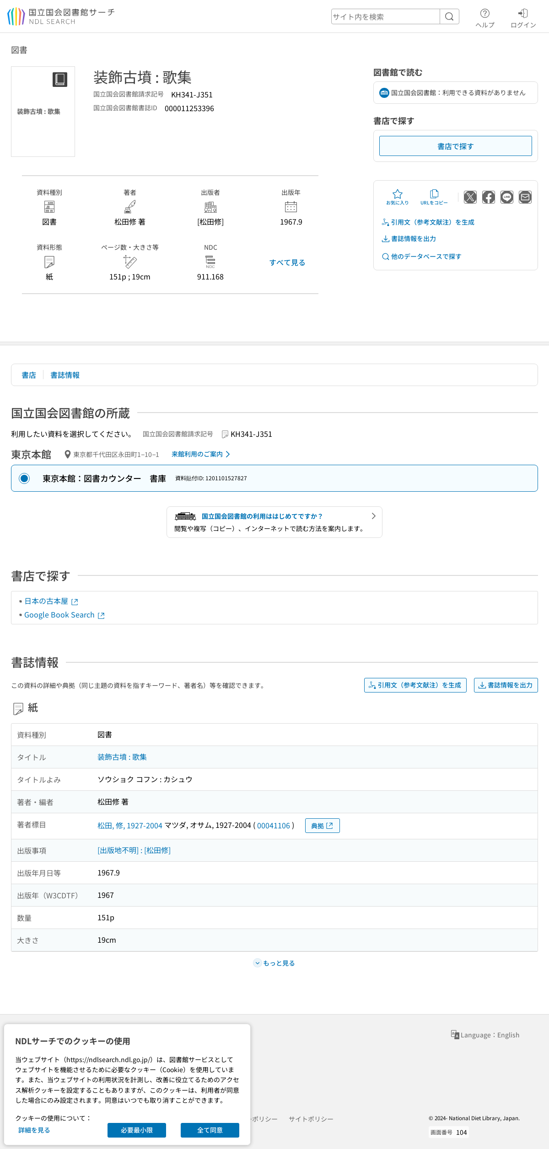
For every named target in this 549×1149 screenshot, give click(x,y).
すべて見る (287, 262)
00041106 (273, 825)
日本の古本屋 (51, 600)
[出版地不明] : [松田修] (134, 849)
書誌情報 (65, 374)
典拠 (322, 826)
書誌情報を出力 (408, 238)
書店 (29, 374)
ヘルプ (485, 17)
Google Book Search (65, 614)
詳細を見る (34, 1129)
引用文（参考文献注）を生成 (427, 222)
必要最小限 (137, 1129)
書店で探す (455, 145)
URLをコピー (434, 197)
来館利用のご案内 (202, 454)
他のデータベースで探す (421, 256)
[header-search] (395, 16)
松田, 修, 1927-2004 (129, 825)
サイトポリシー (311, 1118)
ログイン (523, 17)
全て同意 (210, 1129)
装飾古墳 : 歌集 (122, 756)
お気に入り (397, 197)
